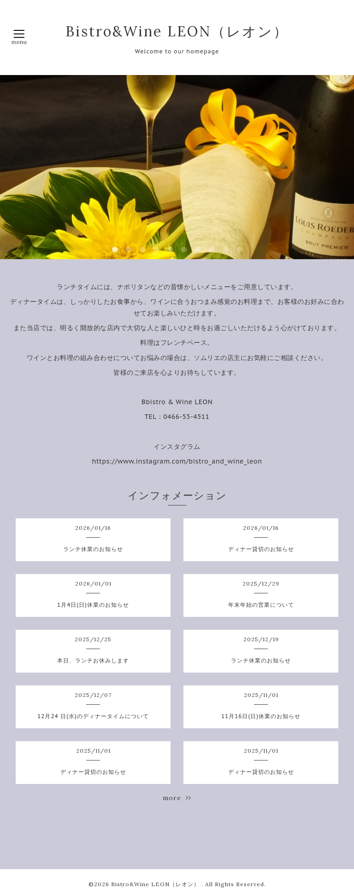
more (177, 798)
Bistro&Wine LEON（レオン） (177, 31)
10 (239, 250)
